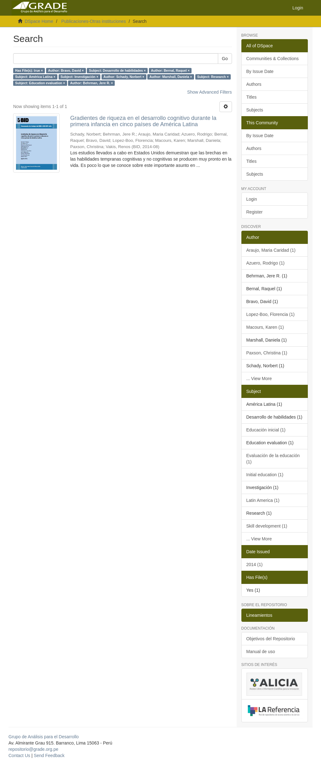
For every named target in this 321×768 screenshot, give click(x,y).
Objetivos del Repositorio (270, 638)
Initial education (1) (264, 474)
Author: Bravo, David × (66, 70)
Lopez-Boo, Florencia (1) (270, 314)
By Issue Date (260, 71)
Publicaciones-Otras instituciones (93, 21)
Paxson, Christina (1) (266, 352)
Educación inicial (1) (266, 429)
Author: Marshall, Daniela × (171, 77)
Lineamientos (259, 615)
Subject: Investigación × (79, 77)
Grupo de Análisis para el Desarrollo (43, 736)
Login (251, 199)
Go (225, 58)
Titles (251, 97)
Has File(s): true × (29, 70)
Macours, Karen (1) (265, 327)
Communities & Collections (272, 58)
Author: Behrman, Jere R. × (91, 83)
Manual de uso (260, 651)
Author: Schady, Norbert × (123, 77)
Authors (253, 84)
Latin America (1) (263, 500)
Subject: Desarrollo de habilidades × (117, 70)
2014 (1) (254, 564)
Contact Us (19, 755)
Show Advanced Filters (209, 92)
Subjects (254, 109)
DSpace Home (39, 21)
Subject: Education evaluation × (40, 83)
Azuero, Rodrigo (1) (265, 262)
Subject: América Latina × (35, 77)
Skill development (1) (266, 525)
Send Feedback (49, 755)
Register (254, 211)
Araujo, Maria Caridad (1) (271, 250)
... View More (259, 378)
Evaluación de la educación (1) (273, 458)
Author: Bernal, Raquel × (170, 70)
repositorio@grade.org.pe (33, 749)
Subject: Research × (213, 77)
